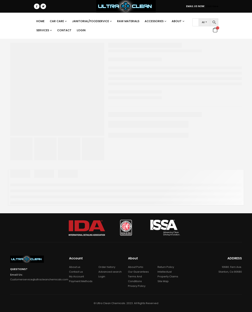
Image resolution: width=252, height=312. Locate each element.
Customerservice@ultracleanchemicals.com (39, 279)
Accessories (154, 21)
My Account (76, 276)
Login (81, 30)
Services (42, 30)
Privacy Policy (136, 286)
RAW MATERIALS (128, 21)
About (177, 21)
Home (40, 21)
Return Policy (166, 267)
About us (74, 267)
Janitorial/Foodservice (90, 21)
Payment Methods (80, 281)
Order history (106, 267)
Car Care (57, 21)
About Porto (135, 267)
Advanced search (110, 272)
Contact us (76, 272)
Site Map (163, 281)
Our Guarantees (138, 272)
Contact (64, 30)
